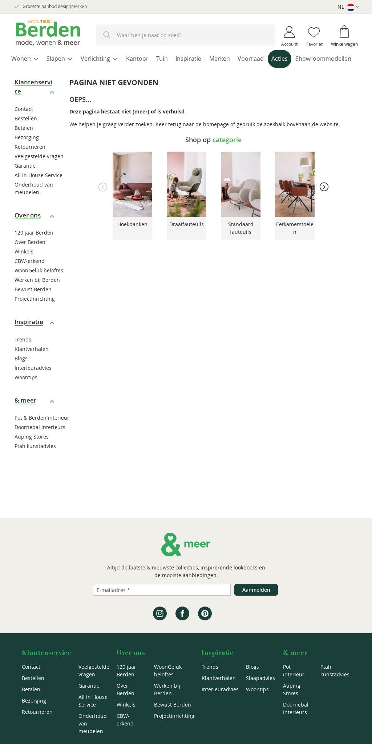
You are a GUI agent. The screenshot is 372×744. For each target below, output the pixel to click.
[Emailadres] (162, 590)
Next (324, 200)
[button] (348, 7)
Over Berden (30, 256)
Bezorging (27, 151)
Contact (24, 122)
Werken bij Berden (37, 294)
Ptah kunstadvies (35, 460)
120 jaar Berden (34, 246)
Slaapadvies (260, 678)
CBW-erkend (30, 275)
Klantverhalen (32, 362)
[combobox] (185, 34)
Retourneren (30, 160)
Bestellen (26, 132)
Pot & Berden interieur (42, 431)
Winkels (24, 265)
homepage (216, 138)
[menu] (186, 67)
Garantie (25, 179)
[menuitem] (27, 58)
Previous (103, 200)
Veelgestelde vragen (39, 170)
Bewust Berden (33, 303)
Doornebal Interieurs (40, 441)
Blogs (21, 372)
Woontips (26, 391)
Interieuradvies (33, 381)
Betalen (24, 141)
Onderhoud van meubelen (92, 723)
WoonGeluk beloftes (39, 284)
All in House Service (38, 188)
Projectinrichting (35, 312)
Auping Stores (32, 450)
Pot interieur (293, 670)
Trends (23, 353)
